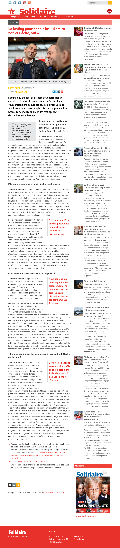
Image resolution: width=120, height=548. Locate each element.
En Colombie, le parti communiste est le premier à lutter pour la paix (98, 187)
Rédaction (78, 536)
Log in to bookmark (10, 485)
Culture (69, 17)
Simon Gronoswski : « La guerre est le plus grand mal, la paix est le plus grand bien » (98, 68)
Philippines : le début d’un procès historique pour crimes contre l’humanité (96, 360)
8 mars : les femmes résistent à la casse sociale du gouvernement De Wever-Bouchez (97, 416)
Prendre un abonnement (84, 516)
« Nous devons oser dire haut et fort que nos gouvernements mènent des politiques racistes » (97, 230)
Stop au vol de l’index (94, 281)
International (29, 17)
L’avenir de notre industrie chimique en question (96, 309)
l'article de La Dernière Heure (32, 461)
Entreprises (56, 17)
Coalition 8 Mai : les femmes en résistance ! (97, 29)
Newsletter (79, 539)
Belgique (15, 17)
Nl (109, 11)
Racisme (21, 92)
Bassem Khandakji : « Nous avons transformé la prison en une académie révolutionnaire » (97, 152)
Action (43, 17)
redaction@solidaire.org (53, 492)
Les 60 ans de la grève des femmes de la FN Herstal (97, 102)
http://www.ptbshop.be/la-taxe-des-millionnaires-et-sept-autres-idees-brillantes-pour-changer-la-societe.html (38, 455)
